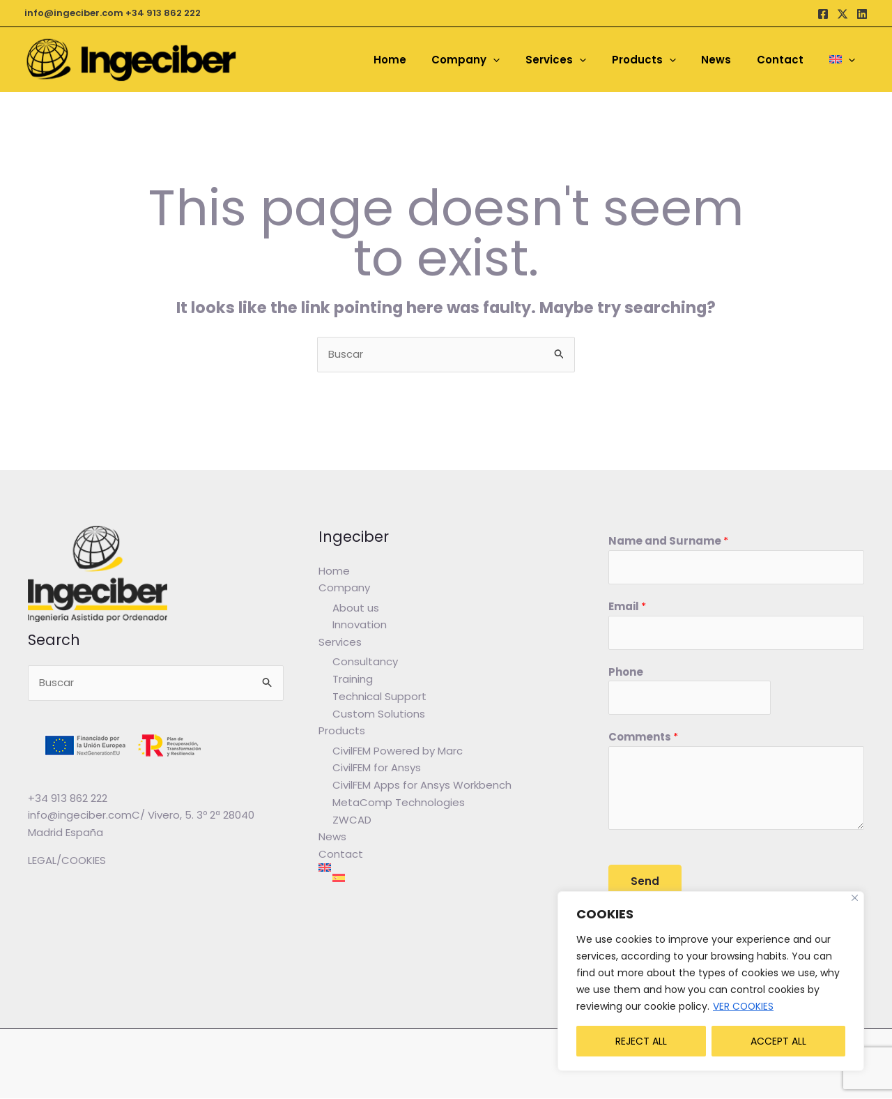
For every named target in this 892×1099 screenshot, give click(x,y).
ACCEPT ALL (778, 1041)
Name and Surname (668, 540)
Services (340, 642)
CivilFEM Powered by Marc (397, 750)
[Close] (855, 898)
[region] (711, 981)
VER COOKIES (744, 1006)
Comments (643, 737)
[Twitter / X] (842, 14)
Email (627, 606)
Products (341, 731)
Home (334, 570)
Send (645, 881)
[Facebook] (823, 14)
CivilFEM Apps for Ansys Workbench (422, 785)
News (332, 837)
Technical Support (379, 696)
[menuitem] (844, 60)
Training (352, 679)
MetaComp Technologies (398, 803)
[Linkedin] (862, 14)
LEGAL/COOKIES (67, 860)
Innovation (359, 625)
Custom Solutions (378, 713)
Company (344, 587)
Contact (340, 854)
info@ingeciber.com (73, 13)
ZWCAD (351, 819)
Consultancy (365, 662)
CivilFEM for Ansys (376, 768)
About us (355, 607)
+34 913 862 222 (163, 13)
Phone (625, 672)
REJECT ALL (641, 1041)
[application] (518, 60)
